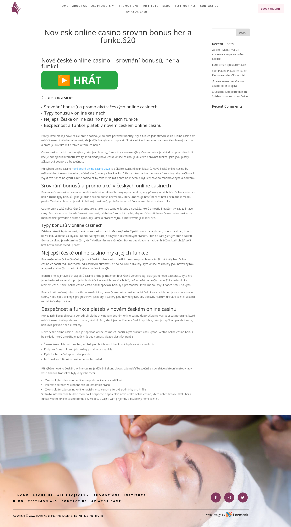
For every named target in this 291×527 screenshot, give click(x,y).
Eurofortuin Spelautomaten (229, 65)
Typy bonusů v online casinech (74, 113)
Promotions (129, 6)
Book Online (271, 8)
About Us (79, 6)
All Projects (101, 6)
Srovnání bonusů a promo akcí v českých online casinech (101, 107)
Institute (150, 6)
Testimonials (185, 6)
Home (63, 6)
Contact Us (209, 6)
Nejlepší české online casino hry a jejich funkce (91, 119)
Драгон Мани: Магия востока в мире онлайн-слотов (228, 54)
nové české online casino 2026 (91, 168)
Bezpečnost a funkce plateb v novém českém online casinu (103, 125)
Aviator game (137, 11)
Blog (166, 6)
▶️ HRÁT (79, 80)
